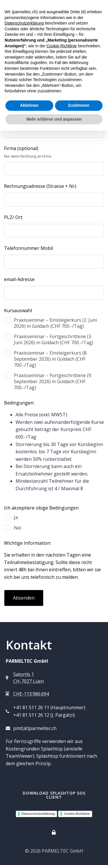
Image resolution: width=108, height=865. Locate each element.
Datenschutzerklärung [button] (24, 23)
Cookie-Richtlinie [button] (61, 46)
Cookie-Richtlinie (77, 813)
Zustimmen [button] (79, 105)
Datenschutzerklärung (38, 813)
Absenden (24, 598)
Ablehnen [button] (29, 105)
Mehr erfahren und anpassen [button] (54, 119)
